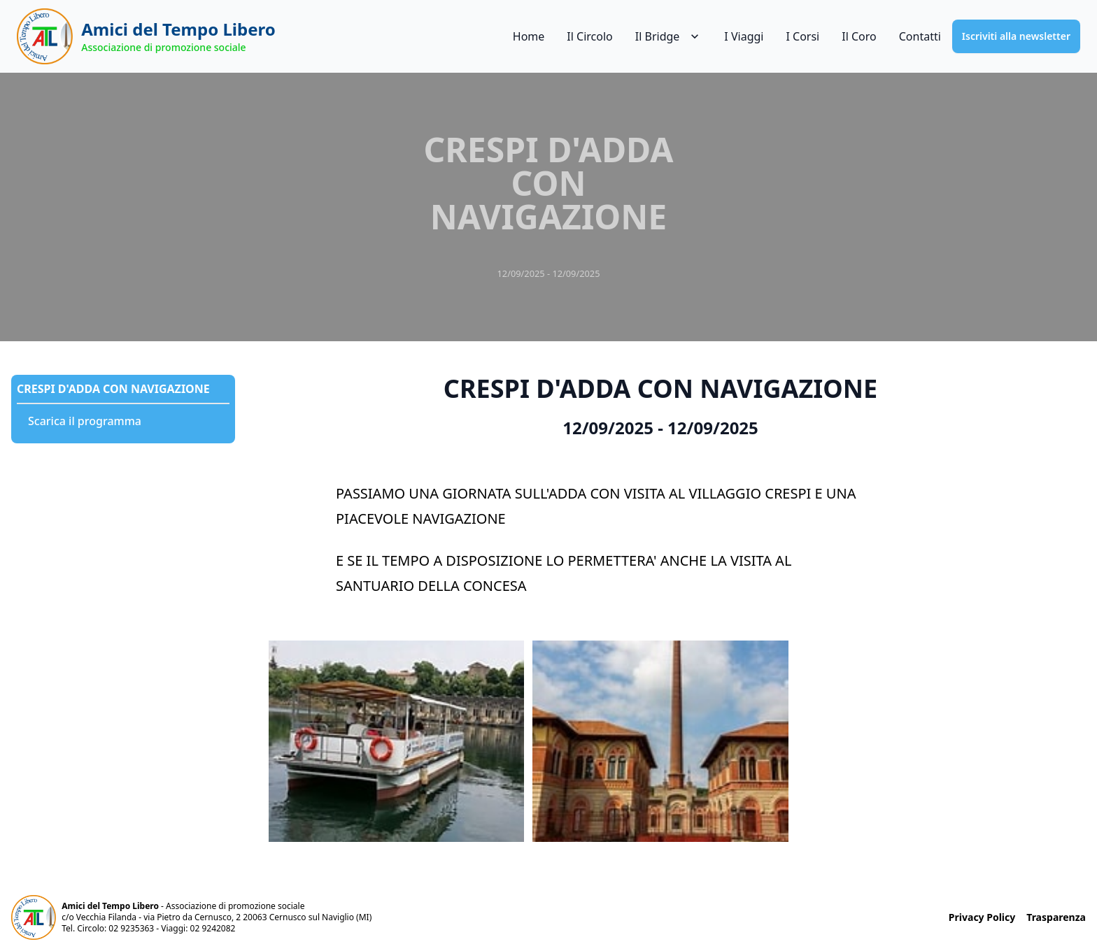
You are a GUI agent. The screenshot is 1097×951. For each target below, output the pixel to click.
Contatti (920, 36)
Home (529, 36)
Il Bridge (668, 36)
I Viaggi (743, 36)
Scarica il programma (84, 421)
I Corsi (802, 36)
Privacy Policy (982, 917)
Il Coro (859, 36)
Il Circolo (589, 36)
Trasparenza (1056, 917)
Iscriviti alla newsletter (1016, 36)
